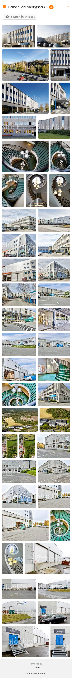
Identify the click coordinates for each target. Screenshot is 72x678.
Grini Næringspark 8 (33, 7)
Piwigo (36, 667)
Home (12, 7)
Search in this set (23, 17)
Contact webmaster (36, 673)
